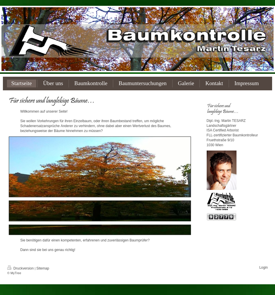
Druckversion (21, 268)
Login (263, 267)
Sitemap (42, 268)
